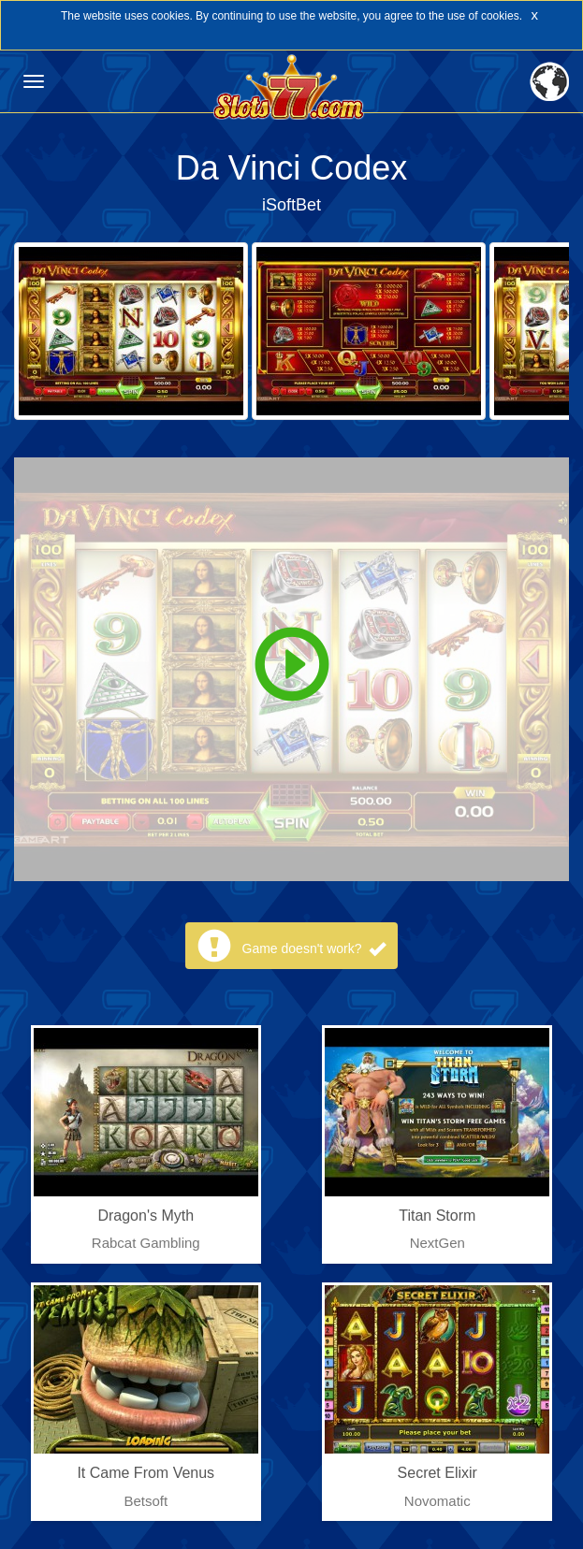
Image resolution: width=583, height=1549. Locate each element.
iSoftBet (291, 204)
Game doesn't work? (314, 948)
